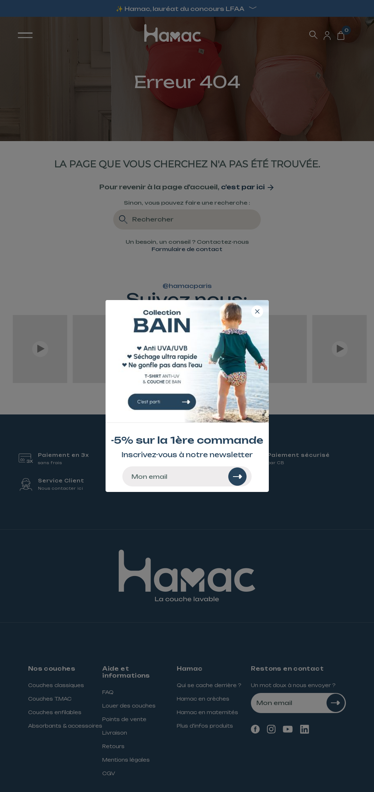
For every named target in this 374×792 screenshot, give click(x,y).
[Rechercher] (237, 476)
